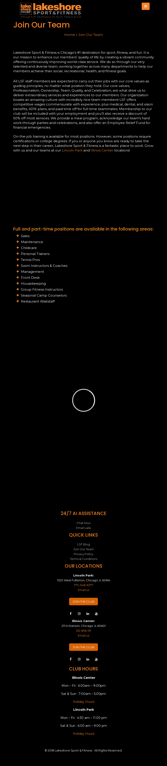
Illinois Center (102, 150)
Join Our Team (83, 549)
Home (69, 35)
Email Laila (83, 528)
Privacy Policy (83, 554)
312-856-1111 (83, 630)
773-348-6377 (83, 585)
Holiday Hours (83, 702)
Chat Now (84, 523)
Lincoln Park (72, 150)
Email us (83, 590)
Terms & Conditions (83, 559)
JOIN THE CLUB (83, 601)
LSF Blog (83, 544)
